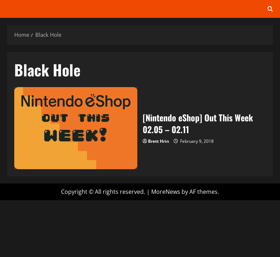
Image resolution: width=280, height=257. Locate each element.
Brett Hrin (158, 141)
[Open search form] (270, 9)
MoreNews (165, 192)
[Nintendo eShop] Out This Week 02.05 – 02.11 (75, 128)
